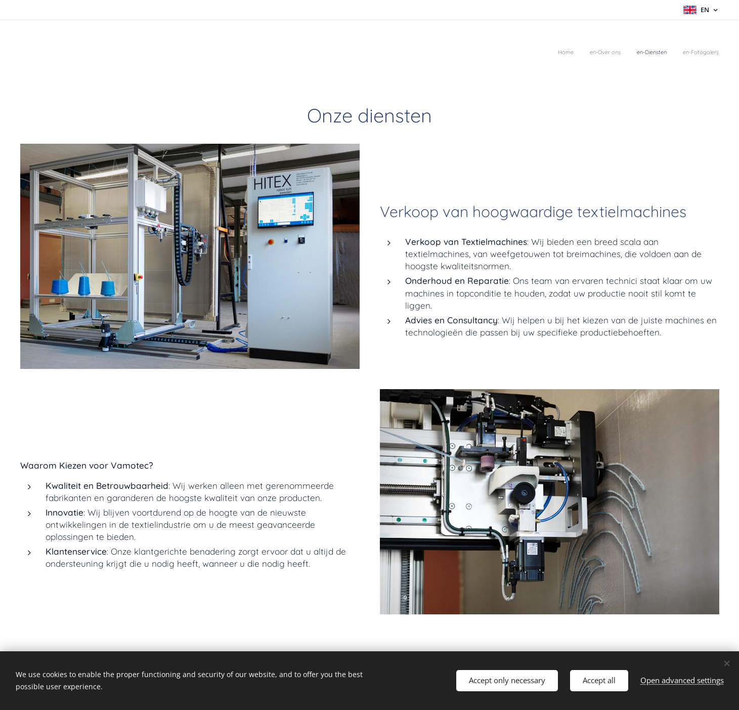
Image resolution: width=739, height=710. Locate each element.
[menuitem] (673, 53)
